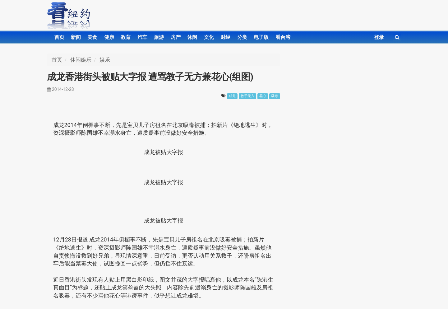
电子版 (261, 37)
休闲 (192, 37)
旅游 (159, 37)
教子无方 (247, 96)
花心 (262, 96)
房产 (176, 37)
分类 (242, 37)
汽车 (142, 37)
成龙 (232, 96)
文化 (209, 37)
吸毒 (274, 96)
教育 (126, 37)
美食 (92, 37)
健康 (109, 37)
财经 (225, 37)
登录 (379, 37)
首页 (59, 37)
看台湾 (282, 37)
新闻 (76, 37)
